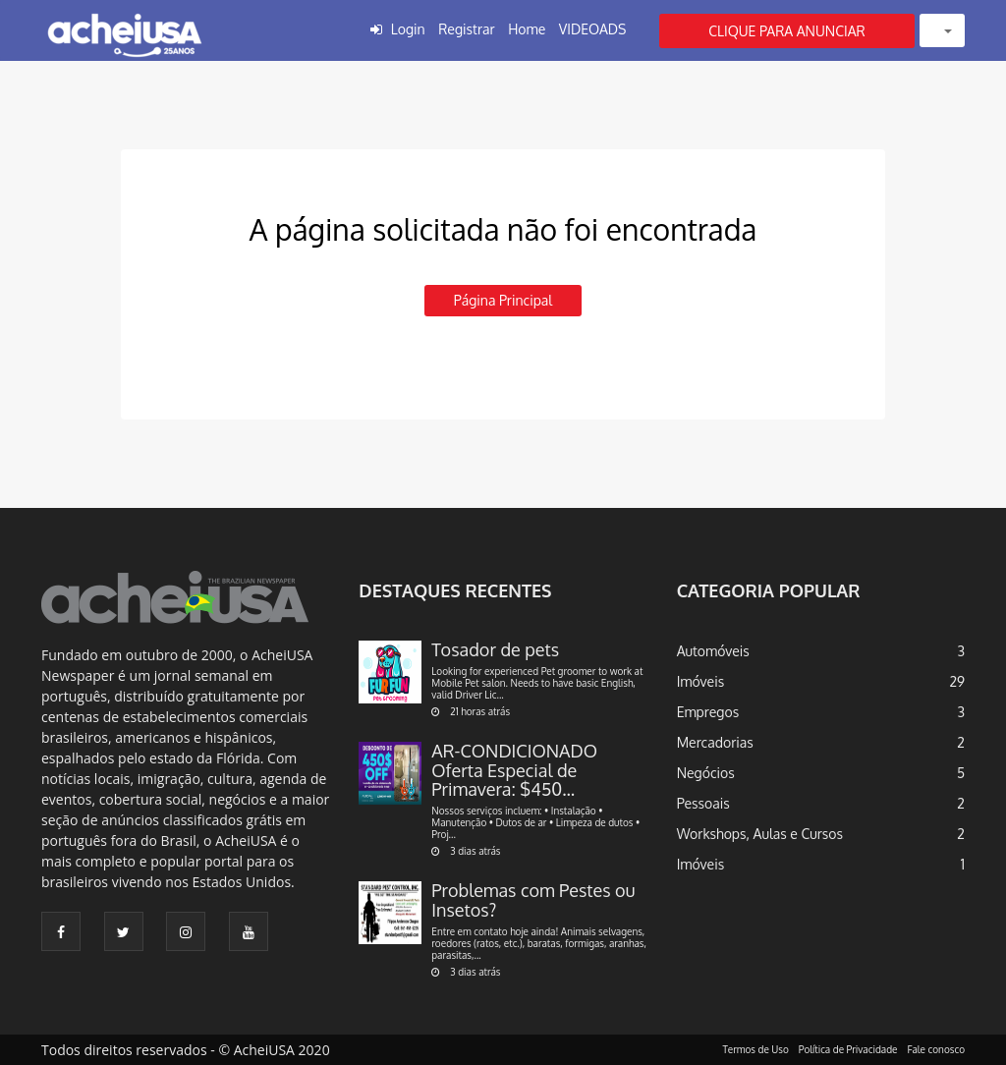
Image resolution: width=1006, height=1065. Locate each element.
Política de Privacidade (848, 1049)
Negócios (706, 772)
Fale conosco (937, 1049)
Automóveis (713, 651)
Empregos (708, 711)
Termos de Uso (756, 1049)
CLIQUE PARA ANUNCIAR (787, 31)
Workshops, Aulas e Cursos (760, 833)
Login (408, 29)
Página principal (503, 300)
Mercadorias (715, 742)
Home (526, 29)
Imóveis (701, 681)
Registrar (466, 29)
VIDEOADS (593, 29)
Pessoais (703, 803)
